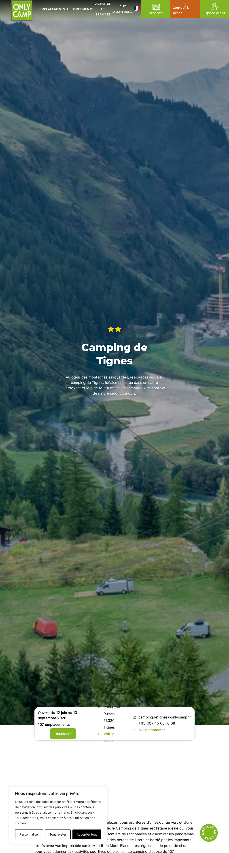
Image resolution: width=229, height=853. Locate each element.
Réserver (63, 734)
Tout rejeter (57, 834)
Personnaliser (29, 834)
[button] (137, 9)
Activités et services (103, 9)
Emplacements (52, 9)
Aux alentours (122, 8)
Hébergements (80, 9)
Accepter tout (87, 834)
